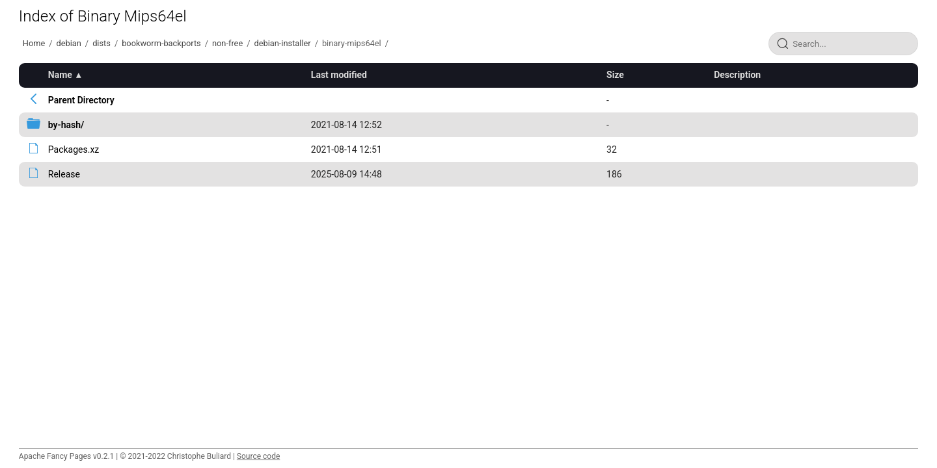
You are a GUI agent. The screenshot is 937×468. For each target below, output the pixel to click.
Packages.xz (74, 149)
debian (69, 43)
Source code (258, 456)
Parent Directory (81, 100)
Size (615, 75)
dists (101, 43)
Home (34, 43)
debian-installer (282, 43)
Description (737, 75)
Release (64, 174)
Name (60, 75)
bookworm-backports (161, 43)
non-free (227, 43)
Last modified (339, 75)
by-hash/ (66, 125)
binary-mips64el (351, 43)
